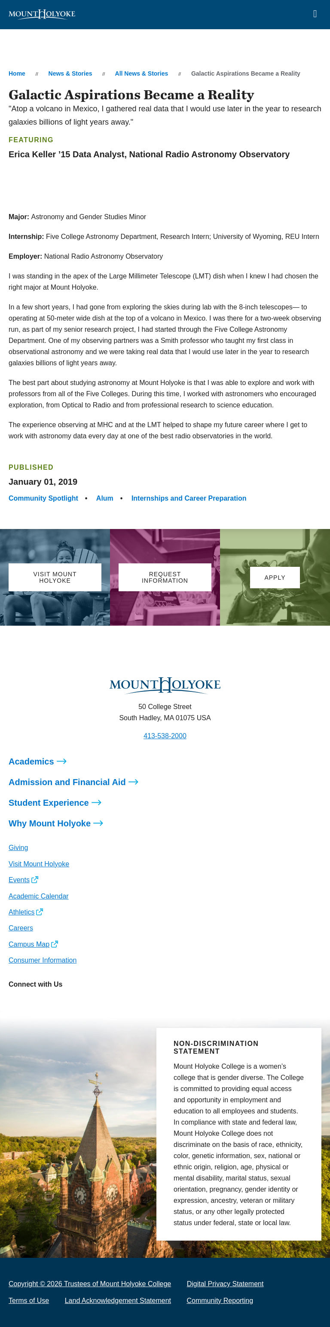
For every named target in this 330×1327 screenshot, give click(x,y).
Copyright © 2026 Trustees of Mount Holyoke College (90, 1283)
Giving (18, 847)
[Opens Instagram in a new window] (15, 1003)
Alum (104, 498)
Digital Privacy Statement (225, 1283)
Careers (21, 928)
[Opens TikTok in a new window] (92, 1003)
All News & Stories (141, 73)
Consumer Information (42, 960)
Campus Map (29, 944)
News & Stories (70, 73)
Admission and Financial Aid (67, 782)
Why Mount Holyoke (50, 823)
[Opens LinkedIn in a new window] (53, 1003)
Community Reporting (219, 1300)
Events (19, 880)
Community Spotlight (43, 498)
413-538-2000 (165, 736)
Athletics (21, 912)
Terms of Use (29, 1300)
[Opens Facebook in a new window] (34, 1003)
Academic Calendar (39, 896)
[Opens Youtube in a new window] (72, 1003)
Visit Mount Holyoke (39, 864)
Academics (31, 761)
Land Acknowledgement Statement (118, 1300)
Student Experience (49, 802)
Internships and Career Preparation (189, 498)
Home (17, 73)
